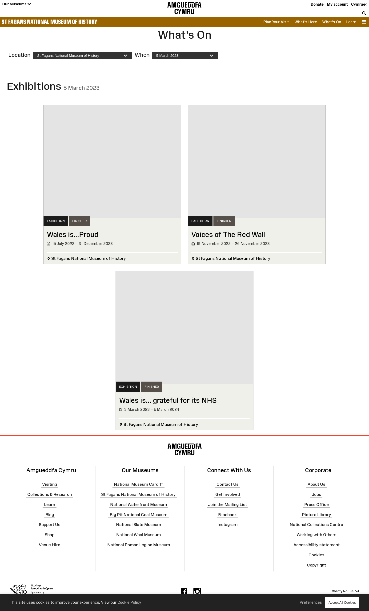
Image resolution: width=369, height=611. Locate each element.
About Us (316, 484)
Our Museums (16, 4)
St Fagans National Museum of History (49, 21)
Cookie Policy (129, 602)
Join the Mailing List (227, 504)
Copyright (316, 565)
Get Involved (227, 494)
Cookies (316, 555)
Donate (317, 4)
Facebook (227, 514)
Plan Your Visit (276, 22)
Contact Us (227, 484)
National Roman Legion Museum (138, 544)
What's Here (305, 22)
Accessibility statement (316, 544)
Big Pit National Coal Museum (138, 514)
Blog (49, 514)
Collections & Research (49, 494)
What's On (331, 22)
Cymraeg (359, 4)
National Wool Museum (138, 534)
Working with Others (316, 534)
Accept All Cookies (342, 602)
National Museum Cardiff (138, 484)
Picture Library (316, 514)
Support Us (49, 524)
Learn (351, 22)
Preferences (311, 602)
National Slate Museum (138, 524)
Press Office (316, 504)
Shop (49, 534)
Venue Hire (49, 544)
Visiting (49, 484)
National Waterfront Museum (138, 504)
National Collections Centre (316, 524)
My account (337, 4)
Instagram (227, 524)
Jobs (316, 494)
